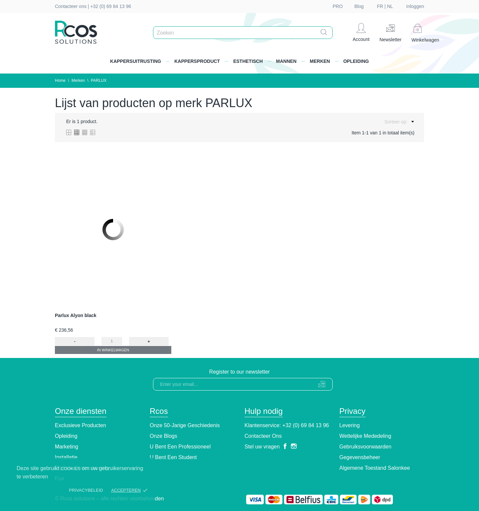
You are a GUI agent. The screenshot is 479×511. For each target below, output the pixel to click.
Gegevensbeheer (359, 457)
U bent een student (173, 457)
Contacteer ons (263, 436)
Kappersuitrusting (135, 61)
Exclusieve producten (80, 425)
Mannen (286, 61)
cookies (70, 468)
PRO (338, 6)
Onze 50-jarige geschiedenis (185, 425)
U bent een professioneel (180, 446)
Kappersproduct (197, 61)
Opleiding (356, 61)
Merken (320, 61)
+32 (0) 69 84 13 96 (110, 6)
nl (390, 6)
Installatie (66, 457)
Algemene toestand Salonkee (374, 468)
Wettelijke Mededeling (365, 436)
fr (380, 6)
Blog (359, 6)
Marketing (66, 446)
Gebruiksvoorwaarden (365, 446)
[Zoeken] (244, 33)
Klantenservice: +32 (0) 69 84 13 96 (286, 425)
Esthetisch (248, 61)
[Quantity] (111, 341)
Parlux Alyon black (75, 315)
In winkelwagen (113, 350)
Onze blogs (163, 436)
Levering (349, 425)
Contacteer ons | (72, 6)
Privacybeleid (86, 490)
